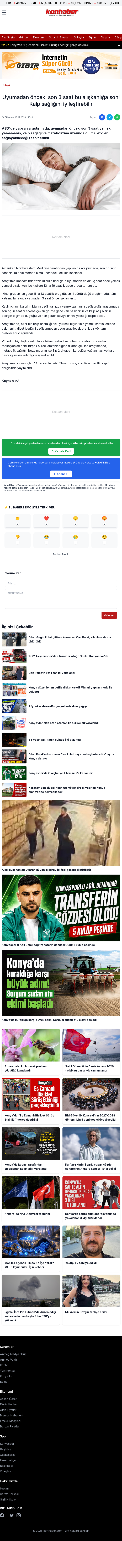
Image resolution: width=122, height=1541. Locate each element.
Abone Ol (61, 474)
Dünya (6, 85)
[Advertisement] (61, 237)
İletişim (4, 1488)
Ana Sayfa (8, 37)
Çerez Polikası (9, 1494)
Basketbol (6, 1465)
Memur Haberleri (11, 1415)
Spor (52, 37)
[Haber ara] (119, 45)
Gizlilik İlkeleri (8, 1499)
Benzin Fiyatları (10, 1426)
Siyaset (64, 37)
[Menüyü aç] (4, 12)
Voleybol (5, 1471)
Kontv (4, 1365)
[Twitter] (12, 1515)
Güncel (23, 37)
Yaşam (105, 37)
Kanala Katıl (61, 451)
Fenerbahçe (8, 1460)
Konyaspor (7, 1443)
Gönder (109, 615)
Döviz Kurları (8, 1404)
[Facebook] (2, 1515)
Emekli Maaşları (10, 1421)
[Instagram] (19, 1515)
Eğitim (92, 37)
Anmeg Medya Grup (13, 1354)
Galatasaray (7, 1454)
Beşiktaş (5, 1449)
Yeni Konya (7, 1370)
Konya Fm (6, 1376)
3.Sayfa (79, 37)
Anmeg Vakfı (8, 1359)
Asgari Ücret (8, 1399)
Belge (3, 1381)
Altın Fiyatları (8, 1410)
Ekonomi (38, 37)
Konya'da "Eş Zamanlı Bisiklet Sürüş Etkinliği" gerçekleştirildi (44, 45)
